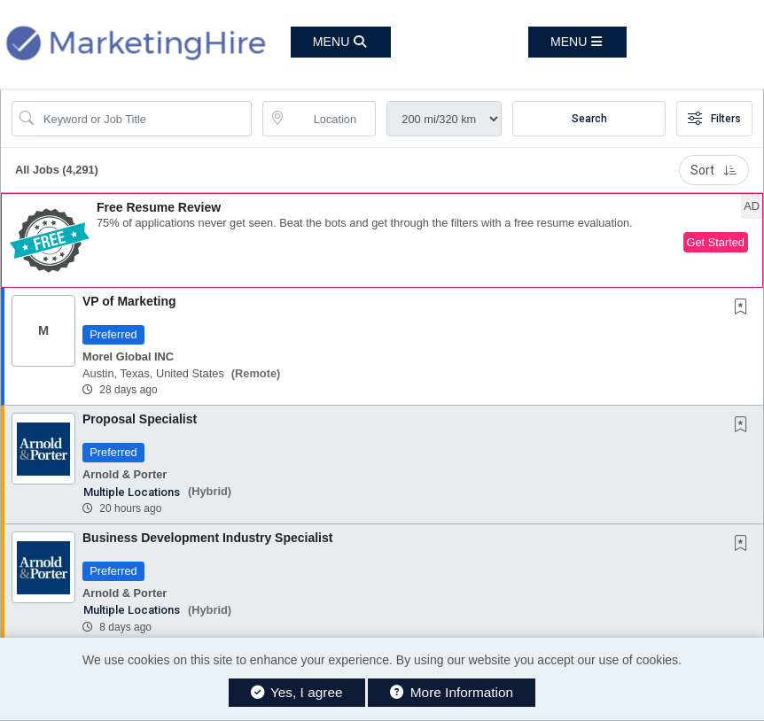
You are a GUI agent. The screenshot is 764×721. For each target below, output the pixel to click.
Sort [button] (713, 170)
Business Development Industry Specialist (207, 538)
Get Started (716, 242)
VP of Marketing (129, 301)
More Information (451, 692)
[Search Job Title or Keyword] (144, 118)
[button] (577, 42)
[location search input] (332, 118)
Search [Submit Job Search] (589, 118)
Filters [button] (714, 118)
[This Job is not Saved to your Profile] (744, 308)
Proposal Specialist (139, 419)
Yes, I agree (297, 692)
